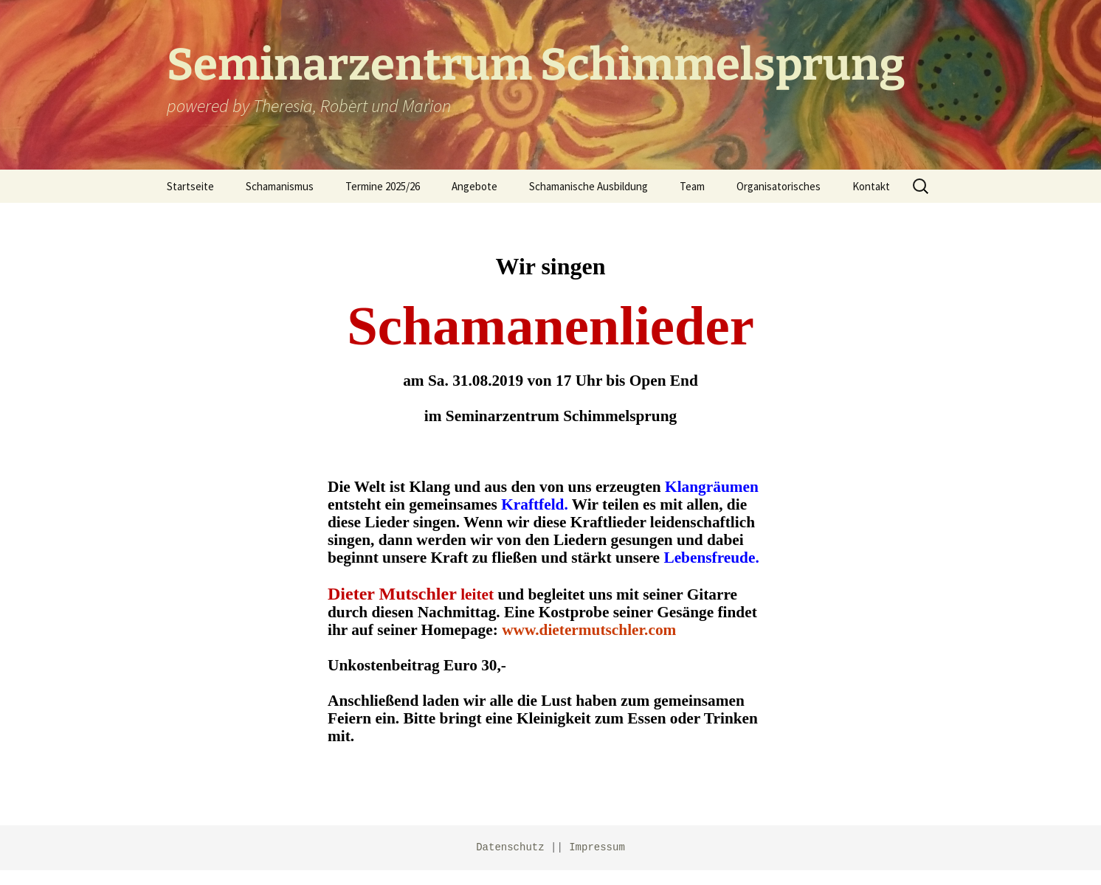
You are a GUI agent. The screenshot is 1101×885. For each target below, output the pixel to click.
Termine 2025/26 (382, 186)
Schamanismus (280, 186)
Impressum (597, 848)
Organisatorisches (778, 186)
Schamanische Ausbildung (588, 186)
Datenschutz (510, 848)
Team (692, 186)
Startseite (190, 186)
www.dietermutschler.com (589, 630)
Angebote (474, 186)
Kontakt (871, 186)
